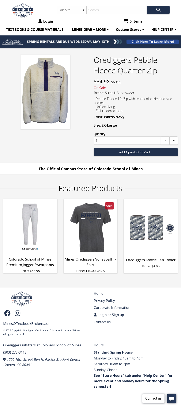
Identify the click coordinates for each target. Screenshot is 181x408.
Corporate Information (112, 307)
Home (98, 293)
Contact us (102, 322)
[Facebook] (8, 313)
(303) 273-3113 (14, 352)
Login (45, 21)
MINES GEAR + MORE (89, 29)
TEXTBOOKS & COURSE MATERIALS (34, 29)
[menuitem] (35, 30)
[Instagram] (17, 313)
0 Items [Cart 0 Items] (133, 21)
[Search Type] (71, 10)
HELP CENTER (162, 29)
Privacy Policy (104, 300)
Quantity (99, 134)
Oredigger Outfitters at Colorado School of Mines (42, 345)
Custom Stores (128, 29)
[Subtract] (165, 140)
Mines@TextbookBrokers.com (27, 323)
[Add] (173, 140)
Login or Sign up (109, 314)
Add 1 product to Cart (134, 152)
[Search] (116, 10)
